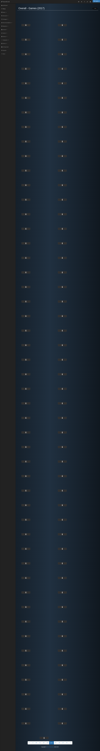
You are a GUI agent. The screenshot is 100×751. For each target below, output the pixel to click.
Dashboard (4, 5)
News (4, 12)
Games (4, 33)
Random (3, 50)
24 (51, 743)
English (96, 1)
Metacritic (4, 26)
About (3, 53)
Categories (5, 40)
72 (66, 743)
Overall (4, 29)
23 (47, 743)
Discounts (4, 15)
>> (70, 743)
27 (63, 743)
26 (59, 743)
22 (43, 743)
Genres (4, 36)
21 (40, 743)
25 (55, 743)
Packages (4, 19)
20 (36, 743)
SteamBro (5, 1)
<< (29, 743)
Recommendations (6, 22)
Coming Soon (5, 47)
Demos (4, 43)
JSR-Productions (50, 746)
